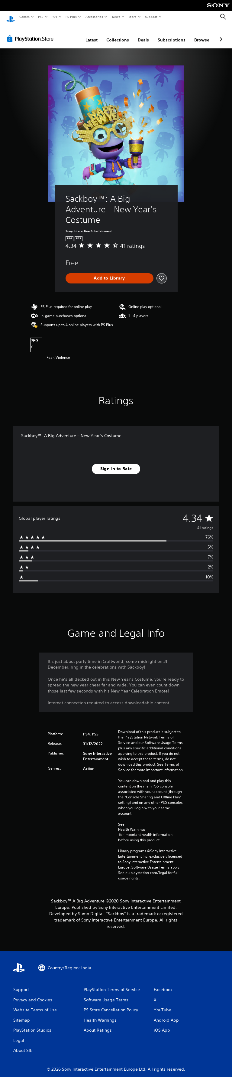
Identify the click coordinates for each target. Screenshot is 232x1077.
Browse (201, 34)
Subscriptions (171, 34)
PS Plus (71, 17)
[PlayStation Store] (31, 33)
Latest (91, 34)
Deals (143, 34)
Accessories (94, 17)
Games (24, 17)
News (116, 17)
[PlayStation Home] (10, 17)
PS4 (54, 17)
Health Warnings (132, 823)
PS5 (41, 17)
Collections (117, 34)
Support (151, 17)
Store (132, 17)
